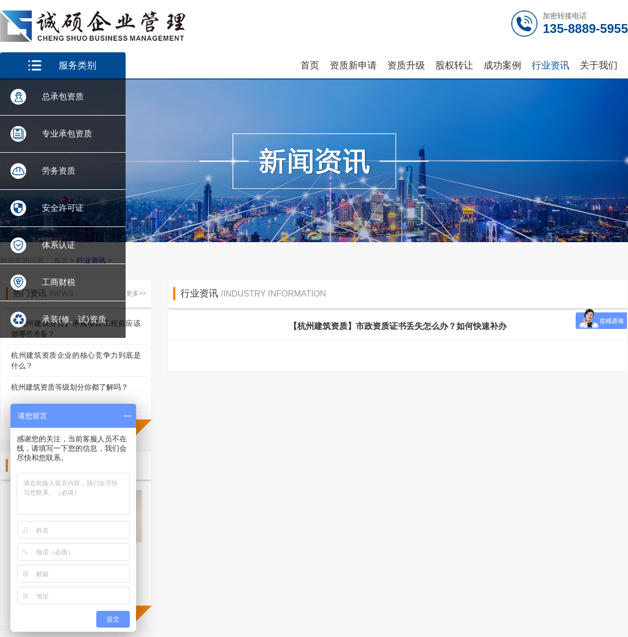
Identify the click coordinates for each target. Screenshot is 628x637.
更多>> (136, 293)
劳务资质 (58, 170)
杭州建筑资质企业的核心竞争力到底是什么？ (76, 360)
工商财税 (58, 282)
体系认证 (58, 245)
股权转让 (454, 65)
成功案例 (502, 65)
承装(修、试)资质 (74, 319)
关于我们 (599, 65)
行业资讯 (550, 65)
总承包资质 (63, 96)
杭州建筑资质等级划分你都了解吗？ (69, 387)
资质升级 (406, 65)
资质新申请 (353, 65)
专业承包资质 (67, 133)
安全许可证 (63, 207)
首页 (309, 65)
